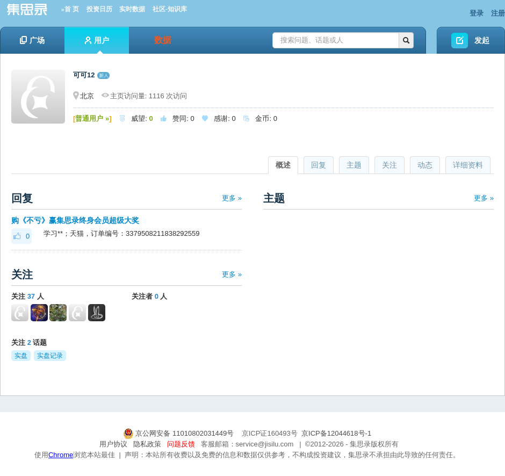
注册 (498, 13)
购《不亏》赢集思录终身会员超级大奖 (75, 220)
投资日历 (99, 9)
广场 (32, 40)
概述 (283, 165)
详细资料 (468, 165)
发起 (481, 40)
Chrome (60, 455)
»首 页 (70, 9)
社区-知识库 (170, 9)
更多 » (232, 198)
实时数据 (132, 9)
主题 (354, 165)
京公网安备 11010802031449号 (179, 433)
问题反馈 (181, 444)
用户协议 (113, 444)
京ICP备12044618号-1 (336, 433)
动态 (424, 165)
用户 (97, 45)
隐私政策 (147, 444)
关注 (389, 165)
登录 (477, 13)
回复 (318, 165)
